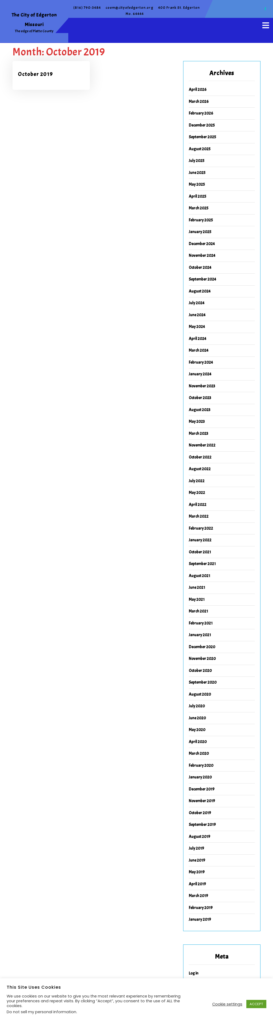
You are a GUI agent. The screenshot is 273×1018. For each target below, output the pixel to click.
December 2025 (202, 125)
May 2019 (196, 872)
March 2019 (198, 895)
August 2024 (200, 291)
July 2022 (196, 481)
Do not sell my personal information (41, 1012)
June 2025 (197, 172)
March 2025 (198, 208)
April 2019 (197, 884)
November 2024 (202, 255)
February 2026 (201, 113)
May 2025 (197, 184)
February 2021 (200, 623)
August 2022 (200, 469)
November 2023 (202, 386)
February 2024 (201, 362)
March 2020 (199, 753)
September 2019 (202, 824)
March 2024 (198, 350)
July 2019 (196, 848)
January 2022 (200, 540)
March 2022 (198, 516)
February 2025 (201, 220)
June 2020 (197, 718)
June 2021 (197, 587)
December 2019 (201, 789)
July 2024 (196, 303)
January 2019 (200, 919)
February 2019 (200, 907)
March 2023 (198, 433)
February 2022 (201, 528)
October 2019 (35, 74)
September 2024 (202, 279)
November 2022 (202, 445)
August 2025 (199, 149)
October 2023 (200, 397)
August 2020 (200, 694)
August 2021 (199, 575)
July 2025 (196, 160)
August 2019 (199, 836)
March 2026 (198, 101)
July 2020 (197, 706)
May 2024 (197, 326)
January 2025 (200, 231)
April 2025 (197, 196)
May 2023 (197, 421)
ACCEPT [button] (256, 1004)
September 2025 (202, 137)
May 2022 (197, 492)
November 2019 (202, 801)
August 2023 (199, 409)
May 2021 (196, 599)
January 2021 (200, 635)
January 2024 (200, 374)
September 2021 (202, 563)
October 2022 (200, 457)
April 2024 (197, 338)
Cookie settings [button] (227, 1004)
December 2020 (202, 647)
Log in (193, 973)
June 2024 (197, 315)
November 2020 (202, 658)
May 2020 (197, 729)
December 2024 (202, 243)
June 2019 (197, 860)
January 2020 (200, 777)
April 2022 (197, 504)
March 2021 (198, 611)
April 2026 (197, 89)
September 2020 (202, 682)
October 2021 (200, 552)
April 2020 (198, 741)
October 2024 (200, 267)
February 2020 (201, 765)
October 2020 (200, 670)
